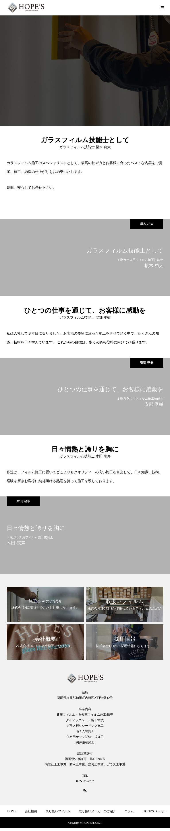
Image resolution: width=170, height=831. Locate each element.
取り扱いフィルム (58, 811)
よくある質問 (51, 824)
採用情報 (27, 824)
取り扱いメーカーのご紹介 (97, 811)
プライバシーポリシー (141, 824)
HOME (11, 811)
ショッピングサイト (103, 824)
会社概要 (31, 811)
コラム (129, 811)
